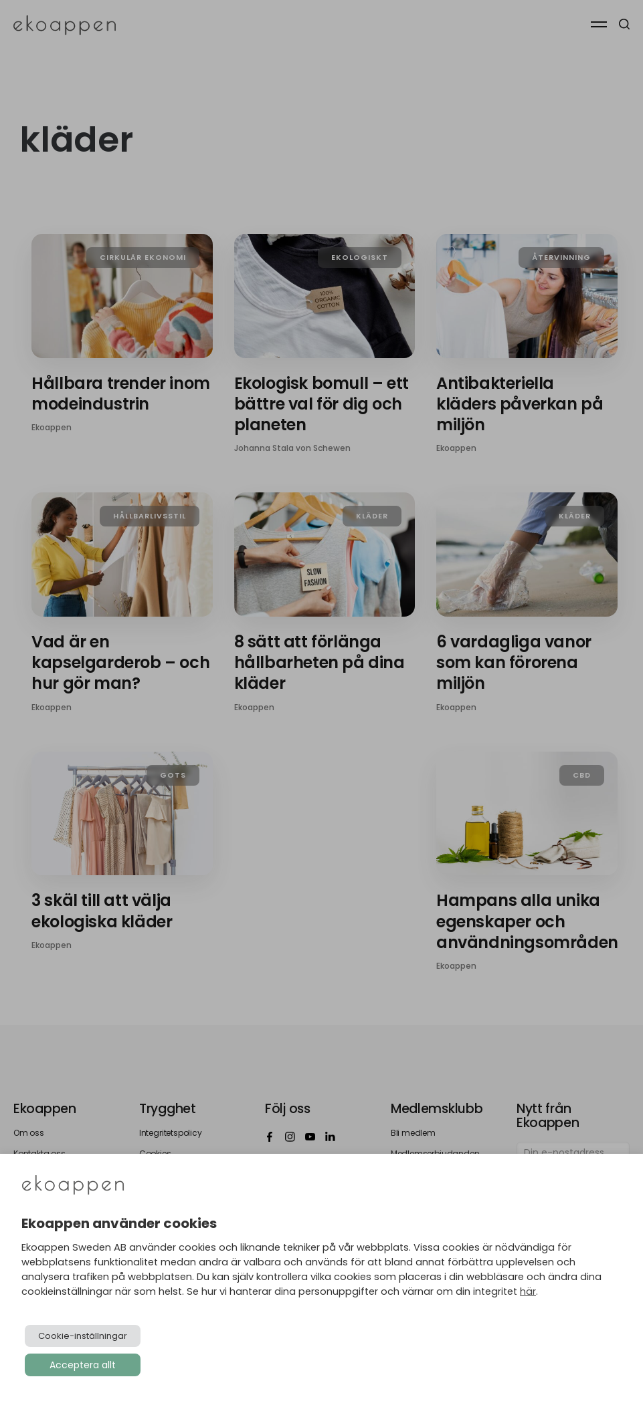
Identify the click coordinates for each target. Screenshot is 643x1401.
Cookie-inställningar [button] (82, 1336)
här (528, 1291)
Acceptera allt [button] (83, 1365)
